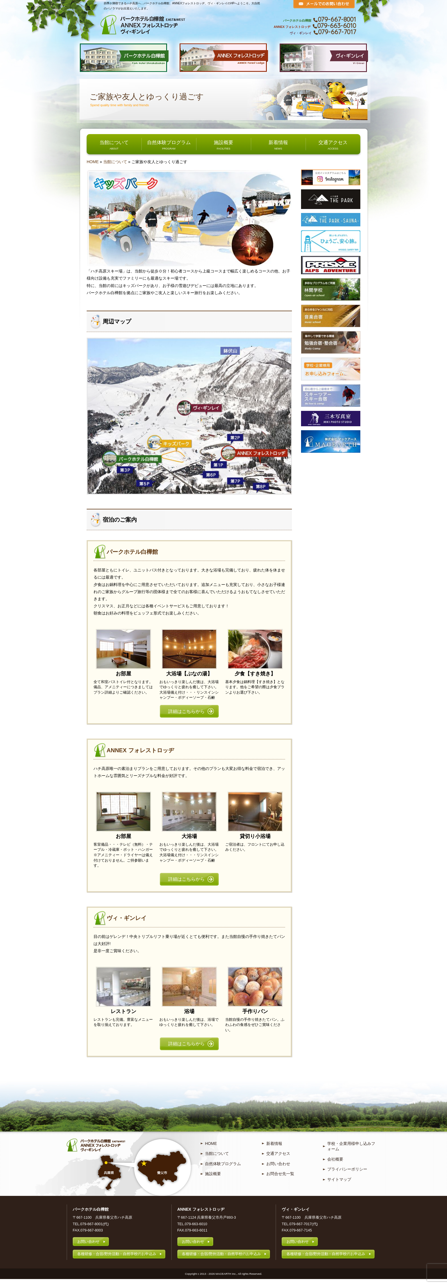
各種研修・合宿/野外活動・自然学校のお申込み (116, 1260)
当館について (114, 142)
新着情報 (278, 142)
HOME (93, 161)
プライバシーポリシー (347, 1175)
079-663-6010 (336, 26)
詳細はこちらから (186, 712)
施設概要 (223, 142)
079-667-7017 (337, 32)
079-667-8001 (337, 19)
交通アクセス (333, 142)
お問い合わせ (278, 1169)
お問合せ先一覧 (280, 1179)
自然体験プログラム (169, 142)
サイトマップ (339, 1184)
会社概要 (335, 1164)
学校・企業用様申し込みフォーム (351, 1152)
